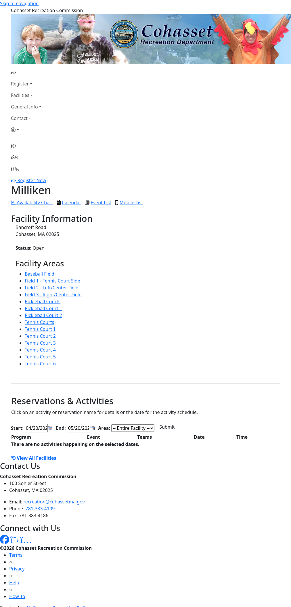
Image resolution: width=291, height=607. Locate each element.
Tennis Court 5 (40, 357)
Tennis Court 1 (40, 329)
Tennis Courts (39, 322)
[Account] (26, 129)
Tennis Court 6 (40, 363)
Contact (19, 118)
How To (17, 596)
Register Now (31, 180)
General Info (24, 107)
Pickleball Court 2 (43, 315)
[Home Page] (26, 72)
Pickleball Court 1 (43, 308)
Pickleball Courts (42, 301)
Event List (101, 202)
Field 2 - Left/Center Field (52, 288)
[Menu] (15, 169)
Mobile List (131, 202)
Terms (15, 555)
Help (14, 582)
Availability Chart (32, 202)
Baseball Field (39, 274)
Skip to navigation (19, 3)
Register (20, 84)
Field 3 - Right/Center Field (53, 294)
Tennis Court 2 (40, 336)
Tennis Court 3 (40, 343)
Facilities (20, 95)
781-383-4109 (40, 508)
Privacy (16, 569)
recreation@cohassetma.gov (54, 502)
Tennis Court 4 (40, 350)
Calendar (71, 202)
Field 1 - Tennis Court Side (52, 281)
